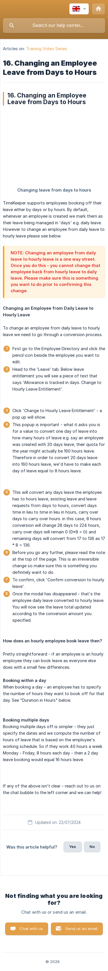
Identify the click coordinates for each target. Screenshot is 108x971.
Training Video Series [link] (46, 48)
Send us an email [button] (81, 928)
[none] (79, 8)
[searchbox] (54, 25)
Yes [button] (72, 846)
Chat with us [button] (31, 928)
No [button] (92, 846)
